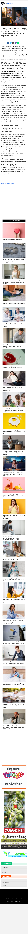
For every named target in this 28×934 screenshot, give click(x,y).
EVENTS (4, 902)
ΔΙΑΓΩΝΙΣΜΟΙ (6, 899)
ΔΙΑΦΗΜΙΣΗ (7, 921)
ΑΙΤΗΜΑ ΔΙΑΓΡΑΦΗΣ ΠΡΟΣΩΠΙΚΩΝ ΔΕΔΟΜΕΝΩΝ (14, 922)
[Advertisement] (14, 59)
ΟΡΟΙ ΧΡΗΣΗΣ (20, 921)
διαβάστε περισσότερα (7, 213)
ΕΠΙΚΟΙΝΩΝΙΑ (13, 921)
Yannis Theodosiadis (18, 931)
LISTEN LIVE (5, 897)
